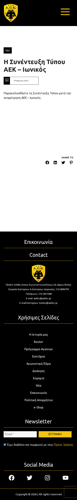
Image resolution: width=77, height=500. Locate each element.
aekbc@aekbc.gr (42, 298)
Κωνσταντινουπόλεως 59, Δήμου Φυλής (50, 284)
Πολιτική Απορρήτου (38, 400)
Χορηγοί (38, 378)
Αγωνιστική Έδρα (38, 363)
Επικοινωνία (38, 392)
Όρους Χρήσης (63, 444)
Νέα (38, 385)
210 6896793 (62, 289)
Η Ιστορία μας (38, 334)
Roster (38, 341)
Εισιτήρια (38, 356)
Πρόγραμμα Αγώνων (38, 349)
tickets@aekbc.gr (48, 303)
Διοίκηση (38, 371)
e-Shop (38, 407)
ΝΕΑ (7, 50)
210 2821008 (45, 294)
